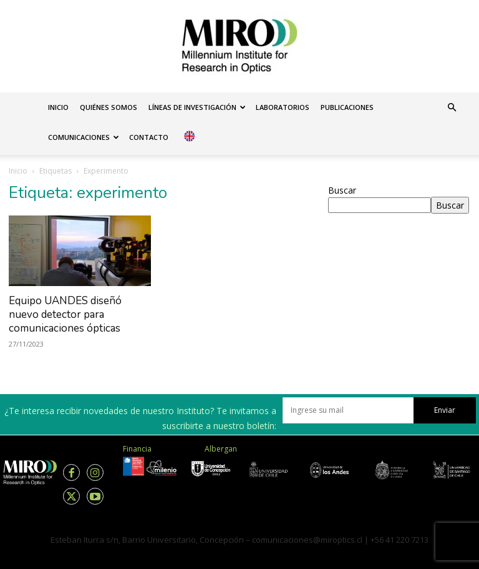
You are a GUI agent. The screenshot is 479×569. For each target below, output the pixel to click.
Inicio (58, 107)
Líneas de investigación (197, 107)
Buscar (342, 190)
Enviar (444, 410)
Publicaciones (347, 107)
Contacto (148, 137)
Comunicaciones (83, 137)
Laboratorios (282, 107)
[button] (452, 108)
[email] (348, 410)
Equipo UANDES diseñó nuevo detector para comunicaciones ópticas (65, 314)
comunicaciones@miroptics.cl (307, 539)
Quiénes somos (108, 107)
